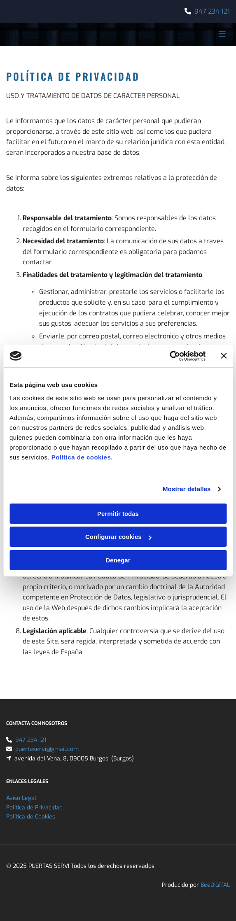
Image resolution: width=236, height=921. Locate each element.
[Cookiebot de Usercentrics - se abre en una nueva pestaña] (169, 356)
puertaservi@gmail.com (47, 749)
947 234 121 (212, 11)
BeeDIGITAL (215, 885)
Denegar (117, 560)
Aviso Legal (21, 798)
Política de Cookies (30, 817)
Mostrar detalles (187, 488)
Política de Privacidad (34, 807)
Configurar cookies (118, 536)
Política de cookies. (82, 457)
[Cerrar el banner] (224, 356)
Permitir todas (118, 513)
